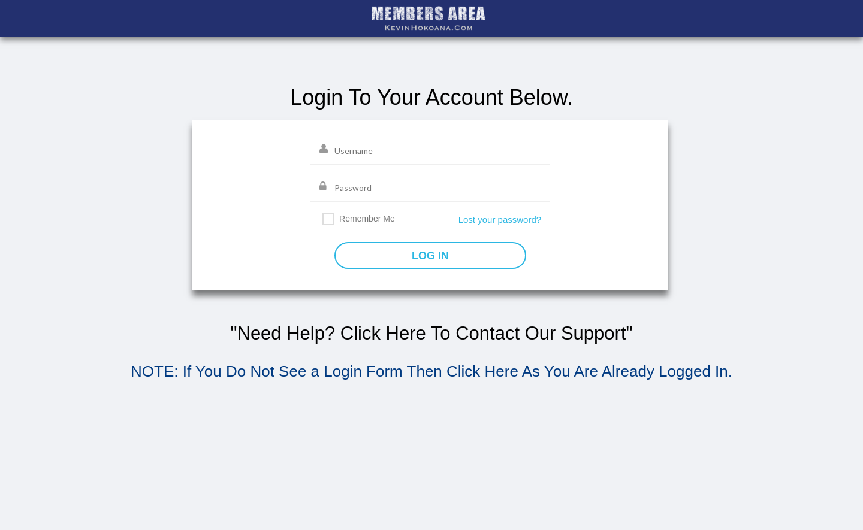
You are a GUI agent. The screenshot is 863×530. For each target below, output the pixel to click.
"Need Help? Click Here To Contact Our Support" (431, 333)
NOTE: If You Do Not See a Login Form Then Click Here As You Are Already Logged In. (431, 371)
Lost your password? (499, 219)
